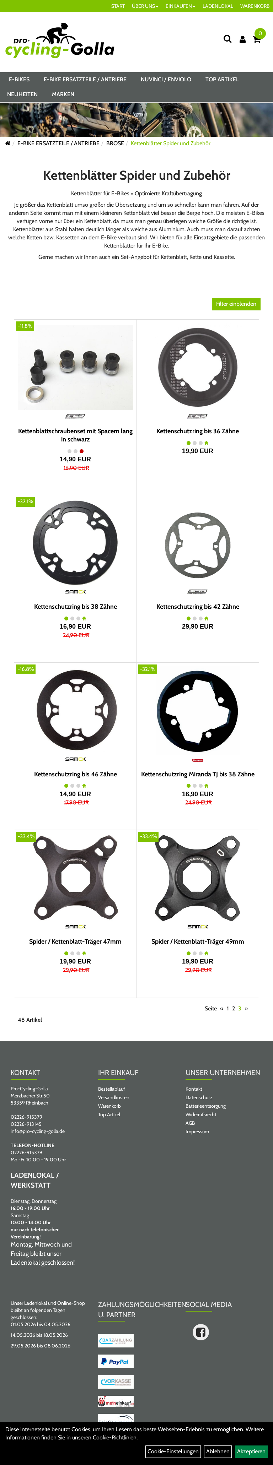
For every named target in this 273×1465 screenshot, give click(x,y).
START (118, 6)
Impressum (197, 1131)
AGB (190, 1123)
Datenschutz (199, 1097)
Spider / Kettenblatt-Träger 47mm (75, 941)
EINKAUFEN (181, 6)
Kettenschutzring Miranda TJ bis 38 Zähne (198, 774)
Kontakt (194, 1089)
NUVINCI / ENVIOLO (166, 79)
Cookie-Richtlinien (114, 1437)
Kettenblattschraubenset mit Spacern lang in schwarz (75, 435)
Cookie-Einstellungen (173, 1451)
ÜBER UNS (145, 6)
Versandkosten (113, 1097)
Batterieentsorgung (206, 1106)
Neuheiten (22, 94)
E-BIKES (19, 79)
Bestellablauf (111, 1089)
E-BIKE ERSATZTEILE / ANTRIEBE (85, 79)
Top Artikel (222, 79)
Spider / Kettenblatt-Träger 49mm (197, 941)
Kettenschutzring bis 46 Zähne (75, 774)
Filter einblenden (236, 303)
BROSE (115, 143)
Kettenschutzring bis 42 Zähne (197, 607)
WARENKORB (254, 6)
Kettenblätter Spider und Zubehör (170, 143)
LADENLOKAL (218, 6)
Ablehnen (218, 1451)
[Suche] (227, 38)
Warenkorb (109, 1106)
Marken (63, 94)
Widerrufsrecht (201, 1114)
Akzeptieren (251, 1451)
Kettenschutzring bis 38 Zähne (75, 607)
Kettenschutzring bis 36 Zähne (197, 431)
